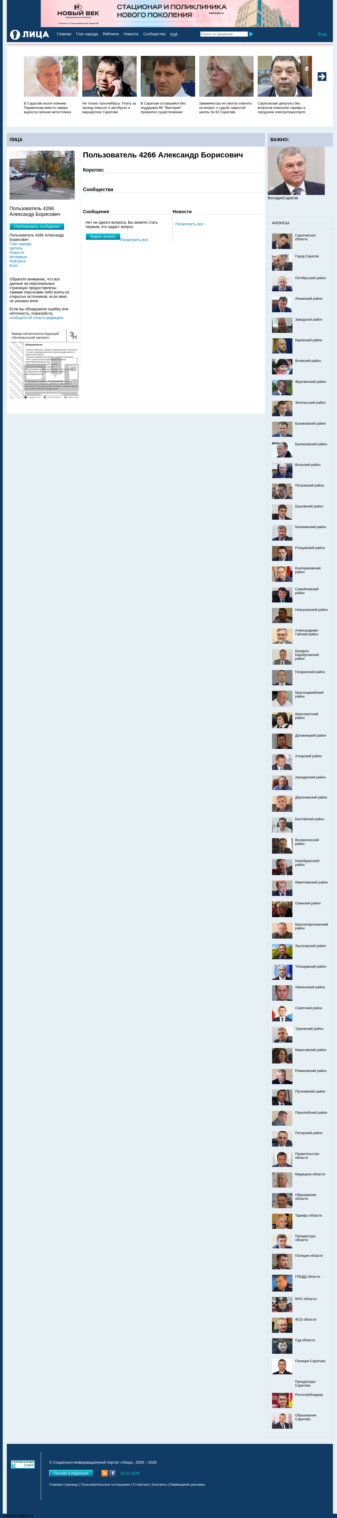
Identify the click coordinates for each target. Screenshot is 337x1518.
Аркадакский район (310, 777)
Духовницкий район (310, 735)
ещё (173, 34)
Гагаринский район (310, 672)
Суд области (305, 1340)
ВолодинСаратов (283, 198)
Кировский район (308, 340)
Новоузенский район (311, 610)
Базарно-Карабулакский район (307, 655)
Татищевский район (310, 966)
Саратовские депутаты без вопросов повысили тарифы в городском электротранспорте (281, 108)
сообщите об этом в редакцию (36, 317)
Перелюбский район (311, 1113)
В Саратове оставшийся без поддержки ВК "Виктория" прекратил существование (163, 108)
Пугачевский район (310, 1091)
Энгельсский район (310, 403)
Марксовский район (310, 1050)
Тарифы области (308, 1215)
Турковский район (309, 1029)
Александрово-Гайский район (307, 632)
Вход (322, 34)
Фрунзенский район (310, 382)
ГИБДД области (307, 1277)
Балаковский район (310, 423)
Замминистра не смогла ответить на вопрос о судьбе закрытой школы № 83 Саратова (225, 108)
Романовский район (310, 1071)
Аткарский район (308, 756)
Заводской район (308, 319)
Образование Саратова (305, 1417)
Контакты (159, 1485)
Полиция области (309, 1256)
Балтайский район (309, 819)
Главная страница (63, 1485)
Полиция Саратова (310, 1361)
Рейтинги (111, 34)
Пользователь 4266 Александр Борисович (37, 237)
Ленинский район (309, 299)
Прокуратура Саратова (305, 1383)
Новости (131, 34)
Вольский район (307, 465)
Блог (14, 265)
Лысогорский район (310, 946)
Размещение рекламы (187, 1485)
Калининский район (310, 527)
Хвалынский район (310, 987)
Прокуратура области (305, 1238)
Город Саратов (307, 256)
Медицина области (310, 1174)
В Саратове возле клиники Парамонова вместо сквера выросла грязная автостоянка (47, 108)
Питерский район (308, 1133)
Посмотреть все (189, 224)
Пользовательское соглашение (105, 1485)
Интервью (18, 257)
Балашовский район (311, 444)
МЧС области (305, 1299)
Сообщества (154, 34)
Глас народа (87, 34)
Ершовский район (309, 506)
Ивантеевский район (311, 882)
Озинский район (308, 903)
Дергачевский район (311, 797)
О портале (141, 1485)
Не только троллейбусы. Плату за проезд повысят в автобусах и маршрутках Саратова (109, 108)
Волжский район (308, 361)
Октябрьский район (310, 278)
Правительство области (307, 1156)
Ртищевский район (310, 548)
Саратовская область (305, 237)
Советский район (308, 1008)
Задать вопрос (103, 236)
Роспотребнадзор (309, 1395)
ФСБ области (305, 1319)
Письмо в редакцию (71, 1473)
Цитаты (16, 248)
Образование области (305, 1197)
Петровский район (309, 485)
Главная (64, 34)
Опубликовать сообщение (37, 226)
